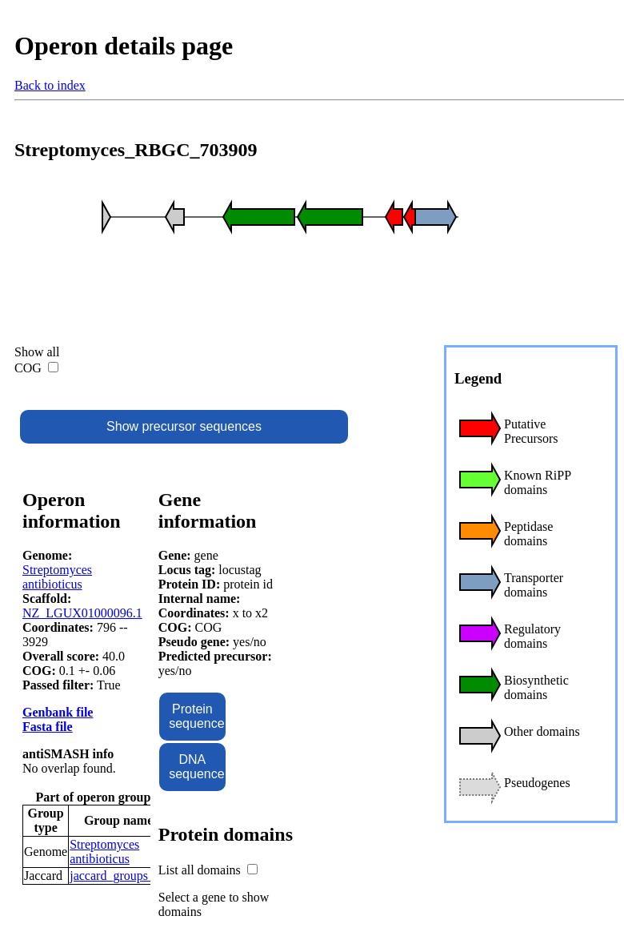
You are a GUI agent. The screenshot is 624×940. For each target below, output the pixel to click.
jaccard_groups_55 (118, 875)
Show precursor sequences (184, 426)
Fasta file (47, 726)
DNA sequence (196, 767)
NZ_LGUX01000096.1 (82, 613)
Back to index (50, 85)
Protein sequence (196, 716)
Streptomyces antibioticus (57, 577)
